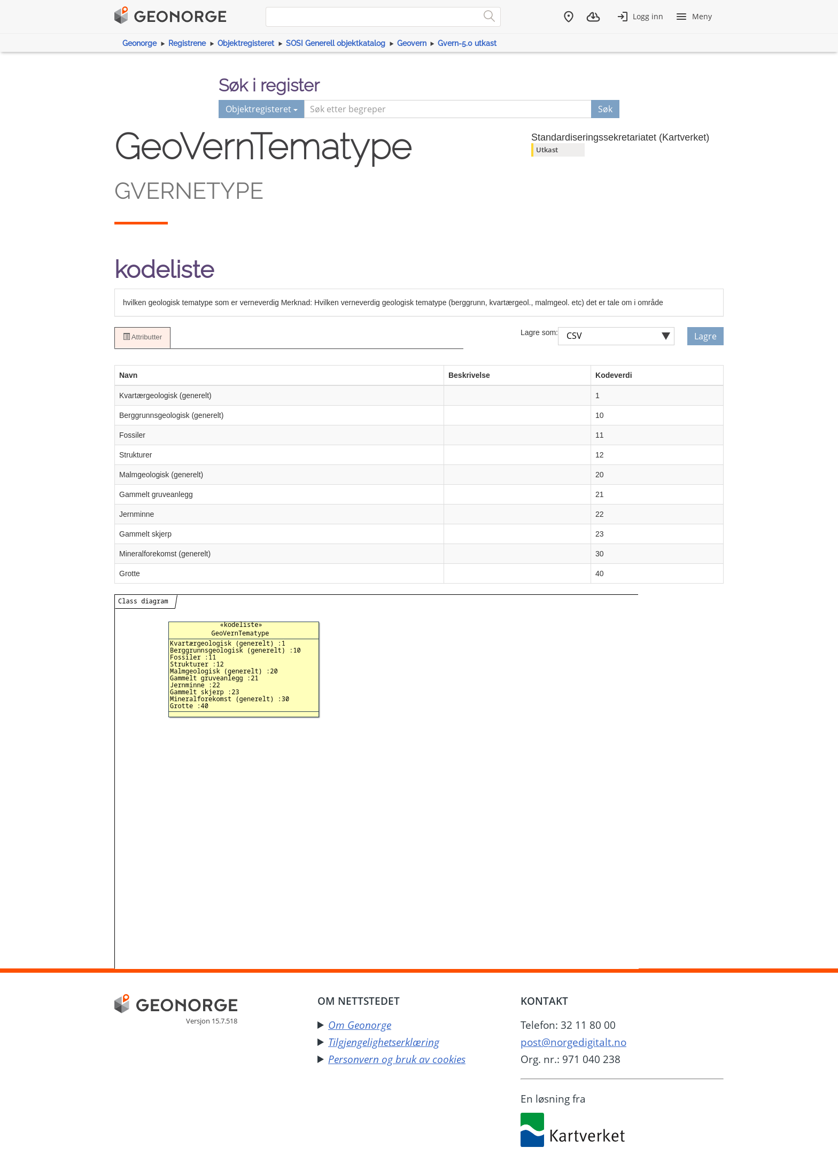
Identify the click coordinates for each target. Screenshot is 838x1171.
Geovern (411, 43)
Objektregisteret (246, 43)
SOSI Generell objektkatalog (335, 43)
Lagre (705, 336)
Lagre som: (539, 332)
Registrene (187, 43)
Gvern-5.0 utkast (467, 43)
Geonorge (139, 43)
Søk (605, 109)
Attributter (142, 338)
